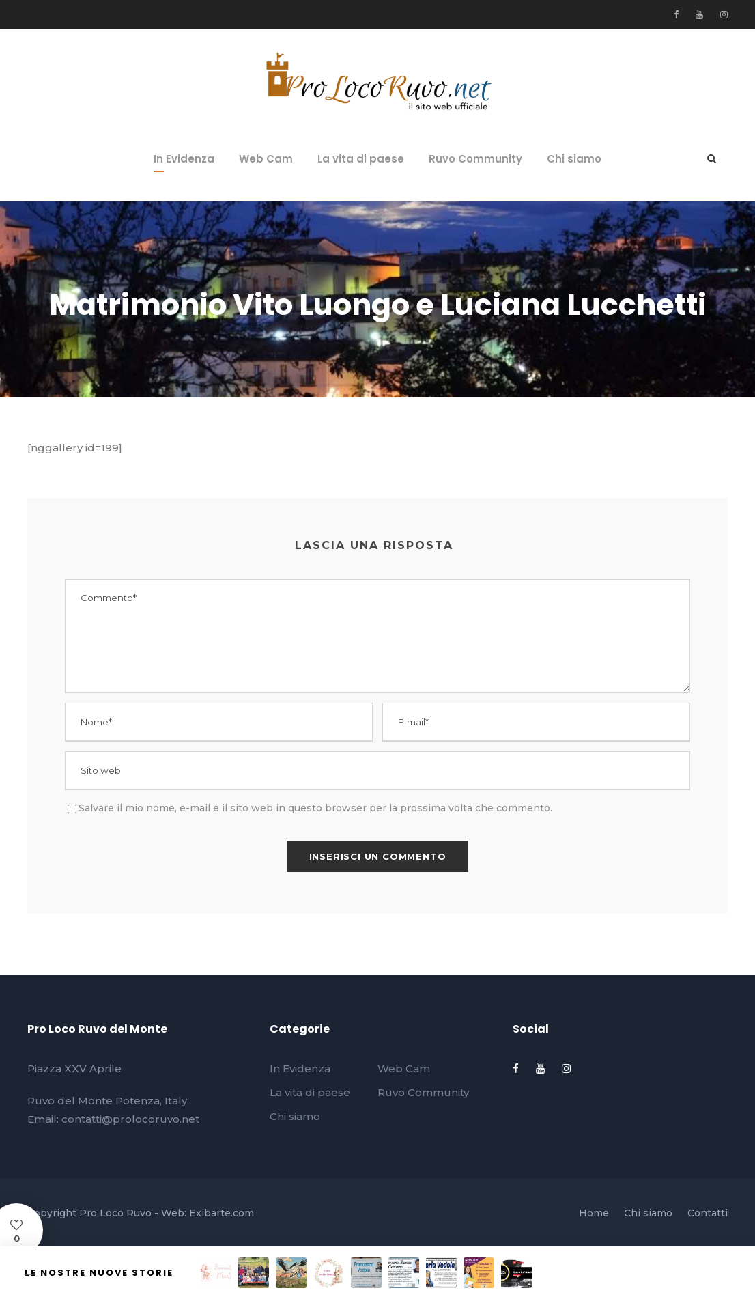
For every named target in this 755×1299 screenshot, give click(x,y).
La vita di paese (360, 159)
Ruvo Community (475, 159)
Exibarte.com (221, 1213)
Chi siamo (574, 159)
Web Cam (266, 159)
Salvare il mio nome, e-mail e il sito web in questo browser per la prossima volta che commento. (315, 808)
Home (594, 1213)
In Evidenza (184, 159)
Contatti (707, 1213)
